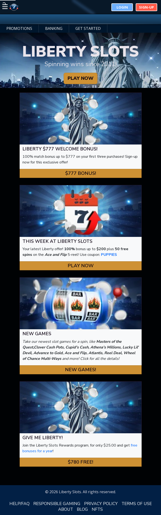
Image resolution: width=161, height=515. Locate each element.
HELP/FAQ (19, 503)
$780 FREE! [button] (80, 462)
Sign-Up (146, 7)
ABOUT (65, 509)
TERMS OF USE (137, 503)
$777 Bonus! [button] (80, 173)
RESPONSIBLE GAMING (56, 503)
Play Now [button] (81, 265)
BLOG (82, 509)
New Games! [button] (80, 369)
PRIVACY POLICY (101, 503)
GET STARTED (88, 28)
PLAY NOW (80, 78)
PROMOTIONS (19, 28)
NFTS (97, 509)
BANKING (53, 28)
